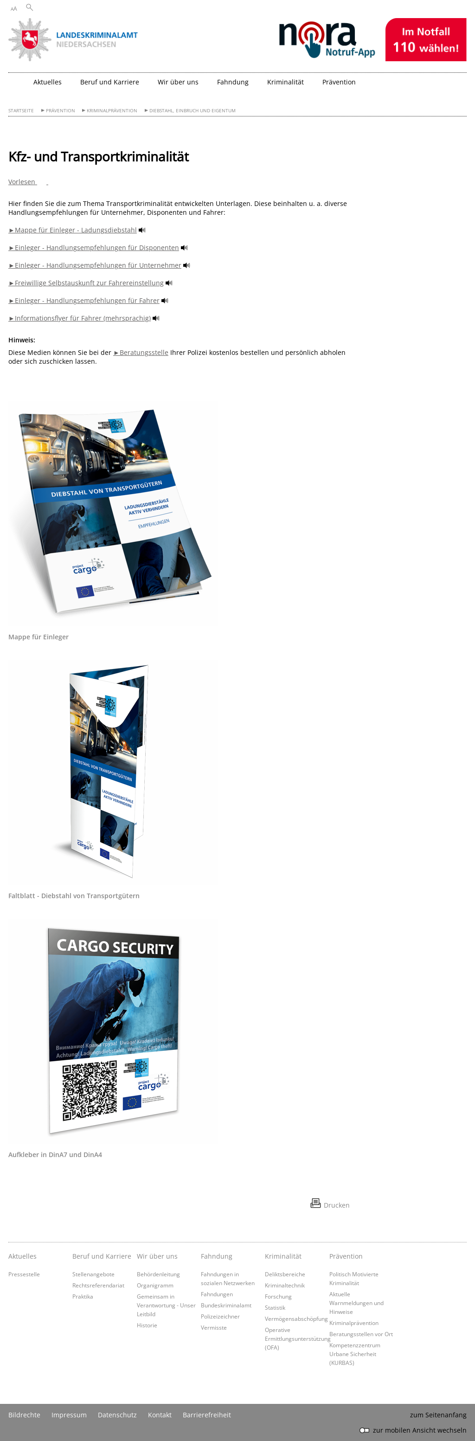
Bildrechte (24, 1414)
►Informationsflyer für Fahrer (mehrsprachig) (79, 318)
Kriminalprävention (112, 111)
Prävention (60, 111)
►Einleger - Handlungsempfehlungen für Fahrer (84, 300)
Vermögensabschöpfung (296, 1318)
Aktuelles (22, 1256)
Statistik (275, 1307)
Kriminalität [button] (285, 81)
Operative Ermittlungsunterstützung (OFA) (298, 1338)
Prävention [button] (339, 81)
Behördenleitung (158, 1274)
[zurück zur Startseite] (18, 85)
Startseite (21, 111)
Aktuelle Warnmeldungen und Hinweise (356, 1302)
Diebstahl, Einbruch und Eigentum (192, 111)
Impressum (69, 1414)
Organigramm (155, 1285)
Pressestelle (24, 1274)
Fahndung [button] (233, 81)
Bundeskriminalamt (226, 1305)
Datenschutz (117, 1414)
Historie (147, 1325)
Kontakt (160, 1414)
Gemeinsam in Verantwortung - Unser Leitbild (166, 1305)
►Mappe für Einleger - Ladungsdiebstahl (72, 229)
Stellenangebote (93, 1274)
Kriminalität (283, 1256)
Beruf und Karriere (101, 1256)
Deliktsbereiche (285, 1274)
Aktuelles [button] (47, 81)
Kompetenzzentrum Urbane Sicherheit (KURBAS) (354, 1353)
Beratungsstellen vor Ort (361, 1334)
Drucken (337, 1205)
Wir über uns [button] (178, 81)
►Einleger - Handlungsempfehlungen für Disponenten (93, 247)
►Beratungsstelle (140, 352)
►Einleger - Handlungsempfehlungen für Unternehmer (94, 265)
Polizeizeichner (220, 1316)
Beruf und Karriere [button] (109, 81)
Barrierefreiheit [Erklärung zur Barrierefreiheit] (207, 1414)
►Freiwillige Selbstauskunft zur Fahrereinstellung (86, 282)
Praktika (82, 1296)
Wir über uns (157, 1256)
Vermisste (214, 1327)
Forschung (278, 1296)
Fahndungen (217, 1294)
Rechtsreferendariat (98, 1285)
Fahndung (216, 1256)
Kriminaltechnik (285, 1285)
